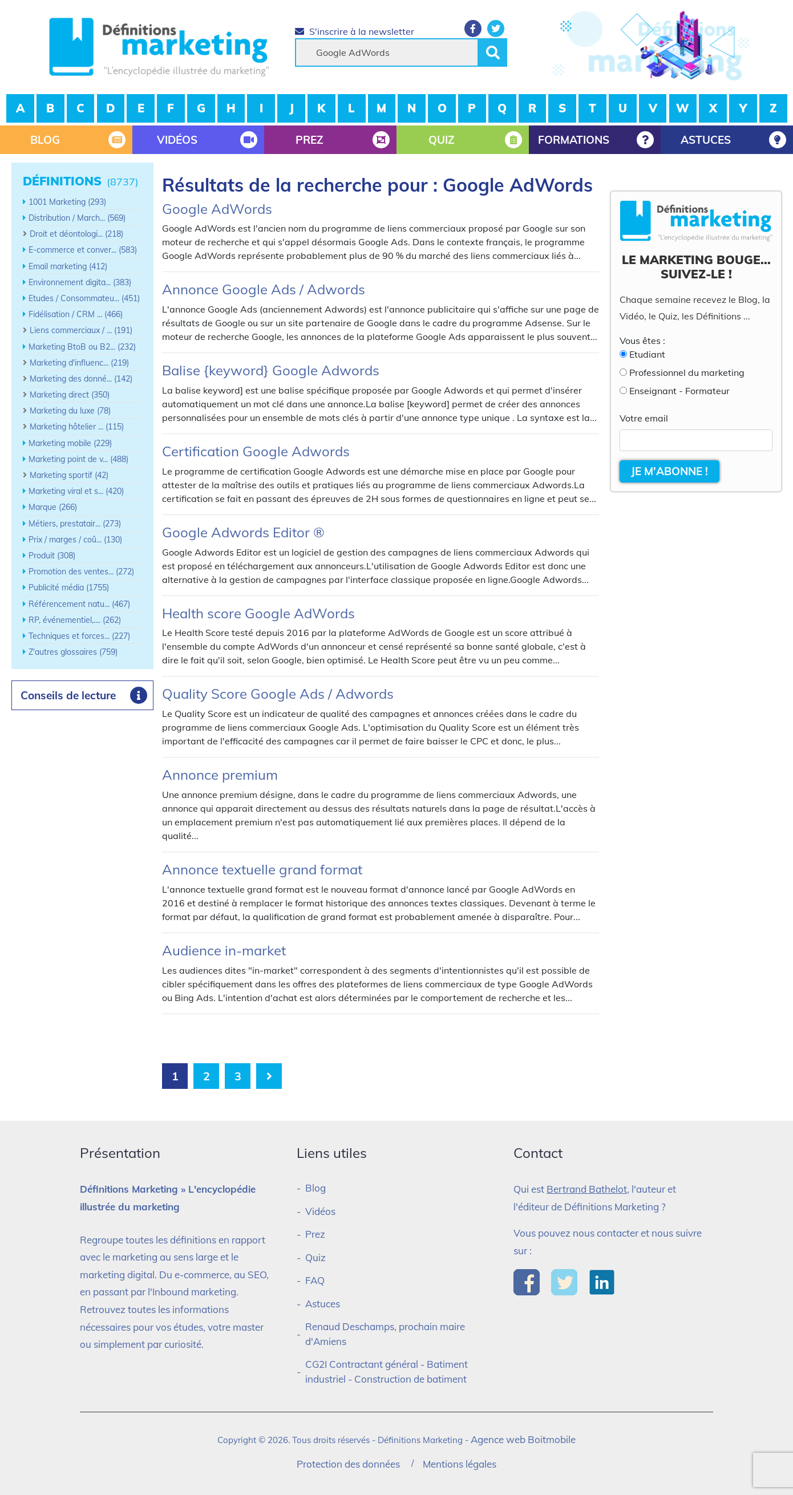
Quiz (315, 1257)
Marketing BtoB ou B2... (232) (82, 347)
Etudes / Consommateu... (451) (84, 298)
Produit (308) (52, 555)
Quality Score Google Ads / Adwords (278, 693)
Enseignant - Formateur (679, 390)
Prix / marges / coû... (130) (75, 539)
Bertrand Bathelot (587, 1189)
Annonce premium (220, 774)
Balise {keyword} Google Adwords (270, 370)
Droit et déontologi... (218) (76, 234)
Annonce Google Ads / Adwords (263, 289)
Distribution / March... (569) (77, 218)
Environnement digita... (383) (80, 282)
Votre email (644, 418)
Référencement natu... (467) (79, 604)
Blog (315, 1188)
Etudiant (647, 354)
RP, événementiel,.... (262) (75, 620)
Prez (315, 1234)
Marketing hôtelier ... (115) (77, 427)
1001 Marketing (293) (67, 202)
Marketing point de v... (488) (78, 459)
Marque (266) (53, 507)
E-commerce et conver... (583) (83, 250)
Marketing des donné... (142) (81, 379)
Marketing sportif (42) (69, 475)
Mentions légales (459, 1464)
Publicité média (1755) (69, 587)
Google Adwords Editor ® (243, 532)
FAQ (315, 1280)
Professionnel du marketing (687, 372)
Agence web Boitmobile (523, 1439)
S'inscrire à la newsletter (354, 31)
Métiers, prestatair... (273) (75, 523)
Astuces (322, 1304)
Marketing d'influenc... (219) (79, 363)
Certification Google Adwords (256, 451)
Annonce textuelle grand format (262, 869)
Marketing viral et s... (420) (76, 491)
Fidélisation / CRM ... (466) (76, 314)
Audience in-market (224, 950)
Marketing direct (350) (70, 395)
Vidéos (320, 1211)
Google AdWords (217, 208)
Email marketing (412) (68, 266)
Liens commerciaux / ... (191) (81, 330)
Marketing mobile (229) (70, 443)
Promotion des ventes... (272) (81, 571)
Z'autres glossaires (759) (73, 652)
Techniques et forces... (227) (79, 636)
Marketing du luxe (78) (70, 411)
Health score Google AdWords (258, 613)
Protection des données (348, 1464)
